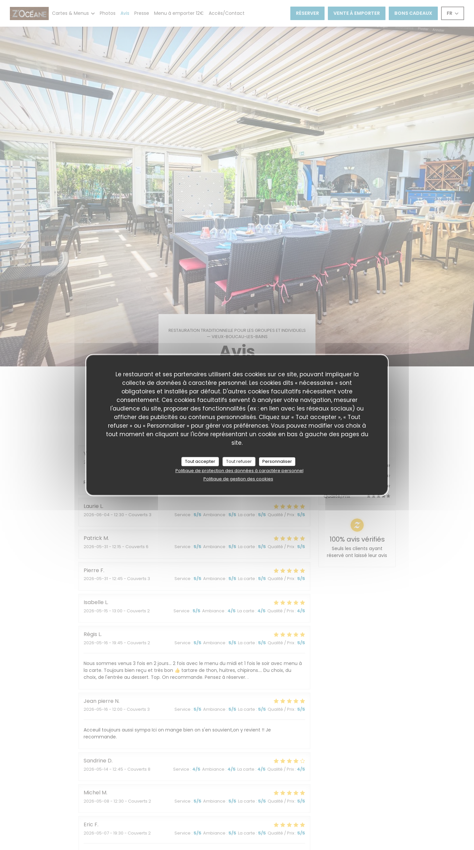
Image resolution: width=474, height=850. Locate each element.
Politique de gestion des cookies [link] (238, 479)
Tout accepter (200, 461)
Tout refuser (239, 461)
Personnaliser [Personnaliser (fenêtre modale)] (277, 461)
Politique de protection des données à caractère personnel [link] (239, 470)
